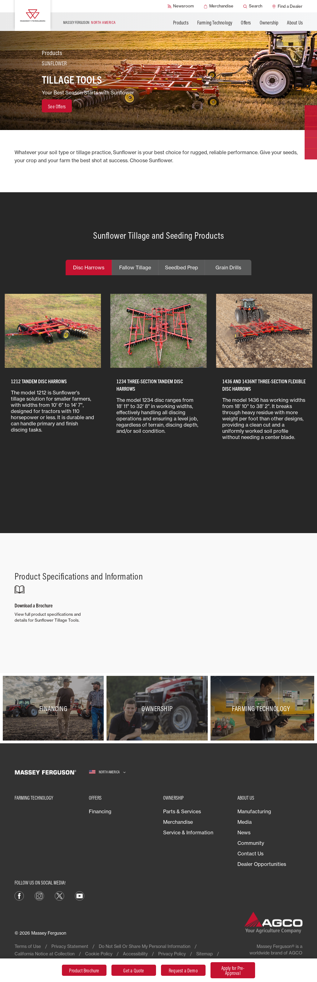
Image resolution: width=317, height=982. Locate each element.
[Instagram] (39, 896)
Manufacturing (254, 811)
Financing (100, 811)
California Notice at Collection (45, 953)
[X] (59, 896)
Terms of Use (28, 946)
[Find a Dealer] (287, 6)
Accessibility (135, 953)
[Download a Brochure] (51, 604)
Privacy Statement (69, 946)
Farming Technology (214, 23)
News (243, 832)
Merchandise (178, 822)
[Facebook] (19, 896)
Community (250, 843)
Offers (246, 23)
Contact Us (250, 853)
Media (244, 822)
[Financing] (54, 708)
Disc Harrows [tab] (88, 267)
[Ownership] (158, 708)
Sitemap (204, 953)
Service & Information (188, 832)
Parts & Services (182, 811)
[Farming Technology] (262, 708)
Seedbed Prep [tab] (181, 267)
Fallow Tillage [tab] (135, 267)
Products (181, 23)
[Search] (252, 6)
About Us (295, 23)
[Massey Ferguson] (32, 15)
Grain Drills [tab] (228, 267)
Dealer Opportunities (261, 864)
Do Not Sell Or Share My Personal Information (144, 946)
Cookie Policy (98, 953)
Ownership (269, 23)
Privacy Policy (172, 953)
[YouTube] (79, 896)
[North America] (107, 772)
